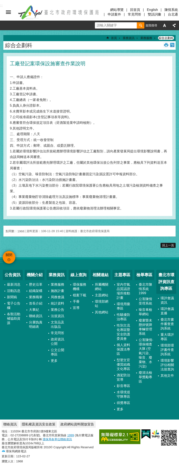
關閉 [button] (8, 12)
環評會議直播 (167, 311)
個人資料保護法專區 (123, 349)
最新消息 (13, 284)
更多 (54, 360)
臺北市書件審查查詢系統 (167, 324)
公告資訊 (13, 275)
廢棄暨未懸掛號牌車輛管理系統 (145, 327)
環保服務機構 (79, 287)
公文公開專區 (57, 352)
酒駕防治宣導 (123, 377)
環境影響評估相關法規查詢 (167, 365)
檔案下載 (79, 295)
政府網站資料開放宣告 (77, 424)
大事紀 (34, 309)
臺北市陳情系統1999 (145, 289)
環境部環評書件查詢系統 (167, 350)
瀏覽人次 (7, 461)
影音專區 (123, 386)
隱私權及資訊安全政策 (38, 424)
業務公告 (57, 309)
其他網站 (101, 312)
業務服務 (146, 38)
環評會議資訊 (167, 300)
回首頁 (135, 10)
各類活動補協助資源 (13, 318)
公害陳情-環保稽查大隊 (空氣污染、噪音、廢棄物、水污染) (146, 353)
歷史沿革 (35, 284)
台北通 (173, 14)
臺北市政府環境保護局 (59, 12)
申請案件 (114, 14)
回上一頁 (168, 245)
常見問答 (134, 14)
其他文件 (167, 375)
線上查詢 (78, 275)
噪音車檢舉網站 (145, 312)
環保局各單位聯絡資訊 (57, 439)
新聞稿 (12, 297)
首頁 (114, 38)
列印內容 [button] (166, 45)
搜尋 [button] (140, 25)
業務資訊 (129, 38)
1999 (70, 435)
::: (1, 261)
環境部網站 (101, 304)
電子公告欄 (13, 306)
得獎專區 (123, 403)
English (152, 10)
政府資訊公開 (57, 341)
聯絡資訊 (35, 316)
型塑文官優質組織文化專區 (123, 364)
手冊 (76, 301)
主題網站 (101, 295)
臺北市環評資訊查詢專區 (166, 282)
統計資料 (57, 303)
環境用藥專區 (123, 306)
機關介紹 (35, 275)
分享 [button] (174, 25)
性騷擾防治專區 (123, 317)
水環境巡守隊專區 (123, 394)
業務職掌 (35, 297)
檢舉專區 (144, 275)
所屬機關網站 (101, 287)
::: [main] (4, 33)
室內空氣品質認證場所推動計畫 (123, 291)
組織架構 (35, 291)
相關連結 (100, 275)
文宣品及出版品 (57, 324)
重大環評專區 (167, 337)
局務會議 (57, 297)
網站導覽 (117, 10)
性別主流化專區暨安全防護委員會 (123, 332)
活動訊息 (13, 291)
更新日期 (7, 456)
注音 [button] (172, 45)
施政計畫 (57, 291)
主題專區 (122, 275)
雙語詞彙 (154, 14)
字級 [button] (164, 25)
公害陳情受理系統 (145, 301)
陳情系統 (171, 10)
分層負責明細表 (35, 324)
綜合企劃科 (166, 38)
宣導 (76, 308)
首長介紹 (35, 303)
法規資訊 (57, 316)
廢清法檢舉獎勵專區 (145, 377)
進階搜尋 (151, 25)
